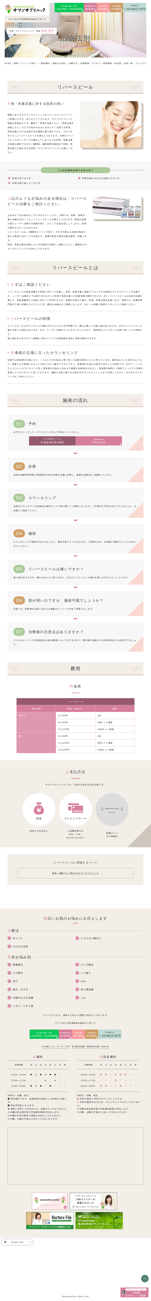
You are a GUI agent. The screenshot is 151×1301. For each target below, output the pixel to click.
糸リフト (18, 938)
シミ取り (86, 973)
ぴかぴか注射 (20, 946)
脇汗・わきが (20, 989)
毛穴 (15, 981)
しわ (83, 997)
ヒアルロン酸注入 (91, 938)
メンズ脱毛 (87, 964)
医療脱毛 (18, 964)
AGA (83, 981)
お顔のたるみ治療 (23, 997)
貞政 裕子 (48, 31)
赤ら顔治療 (87, 989)
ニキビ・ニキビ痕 (23, 1006)
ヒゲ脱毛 (18, 973)
